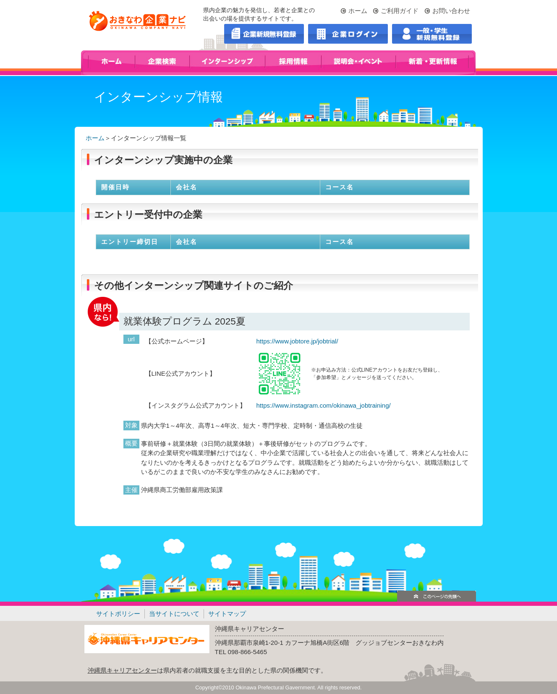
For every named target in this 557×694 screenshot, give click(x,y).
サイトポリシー (118, 613)
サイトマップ (227, 613)
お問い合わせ (451, 10)
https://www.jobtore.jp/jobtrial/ (297, 341)
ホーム (357, 10)
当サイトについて (174, 613)
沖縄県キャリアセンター (122, 670)
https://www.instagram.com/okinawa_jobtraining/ (323, 405)
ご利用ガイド (399, 10)
